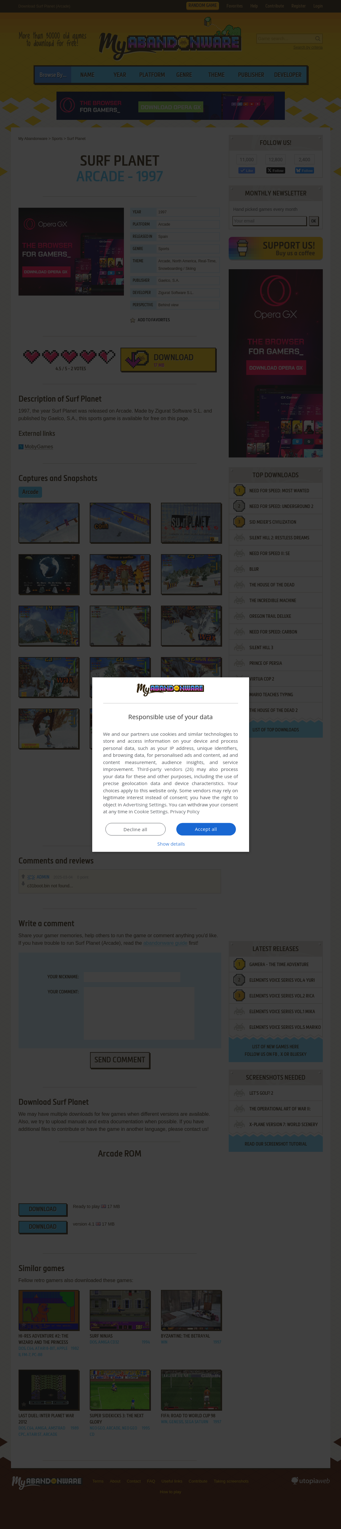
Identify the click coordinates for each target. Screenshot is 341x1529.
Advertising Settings (145, 804)
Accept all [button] (206, 829)
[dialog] (170, 764)
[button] (170, 843)
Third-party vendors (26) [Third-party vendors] (165, 769)
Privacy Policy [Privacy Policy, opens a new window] (185, 811)
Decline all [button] (135, 829)
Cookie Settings (151, 811)
